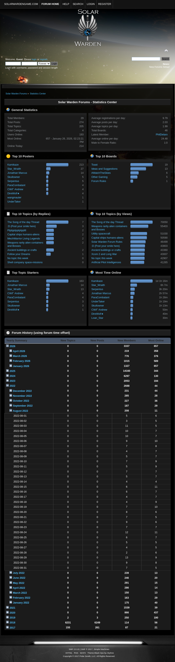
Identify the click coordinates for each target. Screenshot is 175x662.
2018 (12, 622)
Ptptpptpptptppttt (16, 230)
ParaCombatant (16, 185)
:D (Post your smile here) (21, 226)
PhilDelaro (162, 134)
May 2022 (18, 583)
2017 (12, 627)
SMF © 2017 (87, 649)
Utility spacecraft (100, 233)
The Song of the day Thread (23, 222)
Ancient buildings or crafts (22, 250)
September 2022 (23, 405)
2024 (12, 376)
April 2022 (19, 588)
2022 (12, 385)
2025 (12, 371)
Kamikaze (13, 164)
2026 (12, 346)
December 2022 (22, 391)
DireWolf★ (13, 193)
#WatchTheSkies (101, 173)
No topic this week (17, 258)
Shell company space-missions (25, 262)
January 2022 (21, 602)
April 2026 (19, 351)
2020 (12, 612)
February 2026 (21, 361)
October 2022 (21, 400)
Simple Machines (101, 649)
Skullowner (13, 177)
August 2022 (20, 410)
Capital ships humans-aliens (23, 234)
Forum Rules (98, 181)
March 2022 (20, 592)
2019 (12, 617)
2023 (12, 381)
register (43, 59)
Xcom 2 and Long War (104, 254)
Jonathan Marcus (17, 173)
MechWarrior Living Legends (23, 238)
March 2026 (20, 356)
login (34, 59)
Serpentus (13, 181)
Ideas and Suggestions (104, 168)
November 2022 (22, 395)
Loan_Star (97, 318)
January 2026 (21, 366)
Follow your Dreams (18, 254)
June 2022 (19, 577)
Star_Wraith (14, 168)
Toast (94, 164)
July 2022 (18, 573)
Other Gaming (99, 177)
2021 (12, 607)
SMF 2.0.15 (74, 649)
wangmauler (14, 197)
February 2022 (21, 597)
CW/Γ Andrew (15, 189)
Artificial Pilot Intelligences (106, 262)
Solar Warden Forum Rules (106, 241)
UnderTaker (14, 201)
